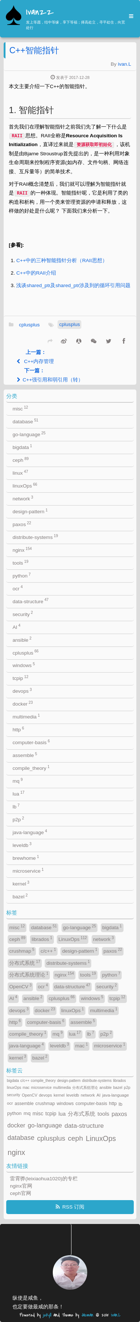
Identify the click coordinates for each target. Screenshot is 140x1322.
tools (20, 562)
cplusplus (29, 324)
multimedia (26, 716)
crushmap (21, 951)
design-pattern (30, 511)
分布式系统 (24, 963)
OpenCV (20, 986)
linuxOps (24, 485)
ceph (20, 460)
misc (20, 408)
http (18, 729)
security (22, 614)
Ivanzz (40, 12)
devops (22, 691)
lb (15, 806)
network (22, 498)
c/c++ (48, 951)
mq (17, 781)
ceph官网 (20, 1193)
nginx (22, 550)
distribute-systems (35, 537)
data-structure (30, 601)
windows (23, 665)
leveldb (22, 845)
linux (20, 473)
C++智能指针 (34, 50)
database (25, 421)
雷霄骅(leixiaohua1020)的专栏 (44, 1178)
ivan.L (124, 64)
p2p (18, 819)
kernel (20, 883)
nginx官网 (21, 1186)
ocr (17, 588)
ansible (22, 639)
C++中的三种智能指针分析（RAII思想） (61, 260)
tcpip (20, 678)
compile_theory (30, 768)
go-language (28, 434)
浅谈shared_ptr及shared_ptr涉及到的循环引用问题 (73, 285)
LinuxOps (73, 939)
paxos (21, 524)
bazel (19, 896)
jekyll (47, 1315)
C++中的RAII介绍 (36, 273)
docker (22, 703)
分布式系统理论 (28, 974)
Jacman (87, 1315)
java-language (29, 832)
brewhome (25, 858)
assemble (24, 755)
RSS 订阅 (73, 1207)
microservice (28, 871)
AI (16, 626)
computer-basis (31, 742)
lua (18, 793)
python (21, 575)
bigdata (22, 447)
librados (42, 939)
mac (81, 1045)
